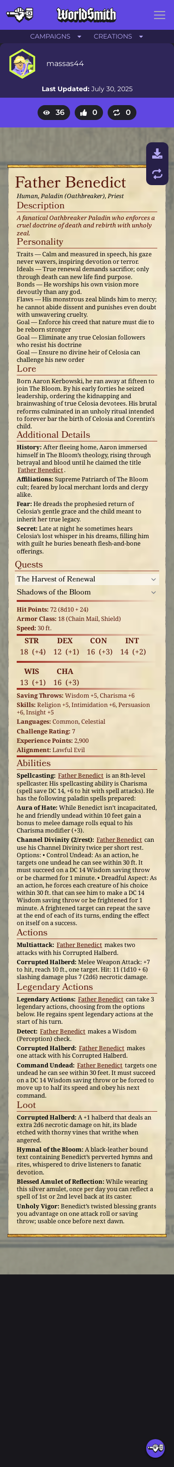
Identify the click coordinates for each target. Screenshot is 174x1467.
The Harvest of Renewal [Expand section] (56, 579)
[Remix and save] (157, 174)
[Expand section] (153, 579)
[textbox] (79, 183)
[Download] (157, 153)
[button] (159, 15)
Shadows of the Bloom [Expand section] (54, 592)
